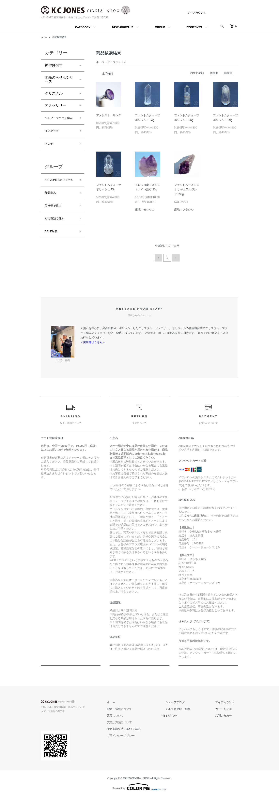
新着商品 (52, 210)
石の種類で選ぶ (57, 238)
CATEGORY (82, 27)
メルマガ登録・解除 (188, 707)
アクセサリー (55, 105)
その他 (50, 153)
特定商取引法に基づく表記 (142, 727)
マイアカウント (196, 12)
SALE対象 (53, 253)
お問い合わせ (227, 714)
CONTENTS (194, 27)
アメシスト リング (108, 115)
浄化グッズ (54, 139)
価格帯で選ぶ (55, 224)
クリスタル (54, 93)
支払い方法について (137, 720)
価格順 (214, 72)
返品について (133, 714)
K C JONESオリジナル (59, 193)
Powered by (139, 785)
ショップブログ (186, 701)
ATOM (188, 714)
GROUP (160, 27)
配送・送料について (137, 707)
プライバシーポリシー (139, 734)
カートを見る (227, 707)
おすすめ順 (197, 72)
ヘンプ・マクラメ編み (59, 121)
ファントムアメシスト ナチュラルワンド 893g (186, 189)
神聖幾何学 (54, 65)
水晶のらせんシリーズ (59, 79)
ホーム (44, 37)
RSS (179, 714)
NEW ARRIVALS (122, 27)
